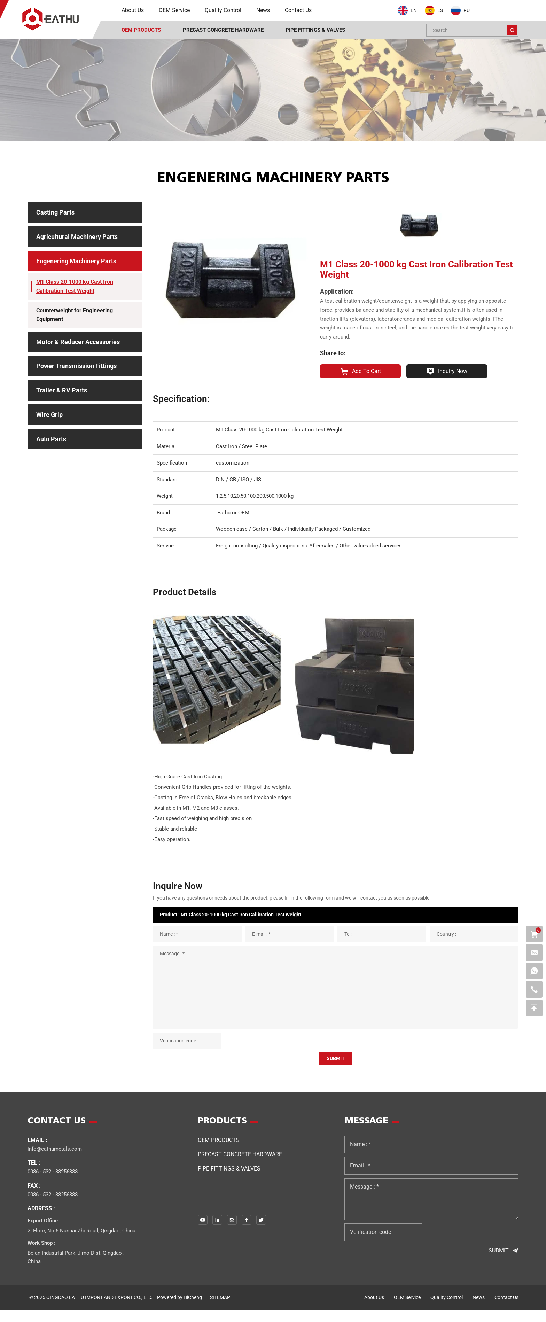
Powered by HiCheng (179, 1309)
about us (374, 1309)
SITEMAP (220, 1309)
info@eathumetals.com (55, 1161)
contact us (506, 1309)
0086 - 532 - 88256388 (53, 1184)
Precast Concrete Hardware (240, 1166)
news (479, 1309)
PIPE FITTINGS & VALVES (229, 1180)
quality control (446, 1309)
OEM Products (219, 1152)
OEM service (407, 1309)
